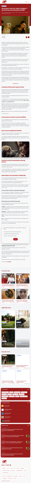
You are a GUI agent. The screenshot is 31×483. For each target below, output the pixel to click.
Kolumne (20, 476)
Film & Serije (10, 478)
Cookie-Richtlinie (5, 472)
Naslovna (4, 468)
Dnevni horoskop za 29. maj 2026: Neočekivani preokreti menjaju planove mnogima (12, 448)
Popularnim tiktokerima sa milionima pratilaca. (12, 231)
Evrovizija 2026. (19, 274)
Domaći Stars (4, 274)
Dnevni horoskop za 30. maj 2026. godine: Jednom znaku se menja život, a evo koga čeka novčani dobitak (12, 436)
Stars (24, 476)
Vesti (14, 468)
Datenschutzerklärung (6, 470)
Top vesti (4, 476)
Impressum (13, 470)
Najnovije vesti (9, 476)
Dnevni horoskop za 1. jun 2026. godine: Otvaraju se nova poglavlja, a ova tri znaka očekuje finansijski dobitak (12, 442)
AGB (24, 470)
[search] (28, 2)
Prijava (18, 468)
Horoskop (14, 478)
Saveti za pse (4, 6)
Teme (11, 468)
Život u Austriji (15, 476)
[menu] (26, 2)
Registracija (22, 468)
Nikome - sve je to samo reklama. (10, 235)
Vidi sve (28, 389)
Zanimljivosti (5, 478)
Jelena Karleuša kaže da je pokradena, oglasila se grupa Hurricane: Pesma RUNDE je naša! (12, 430)
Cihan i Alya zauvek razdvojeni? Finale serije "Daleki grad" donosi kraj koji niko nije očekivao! (12, 454)
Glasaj (15, 239)
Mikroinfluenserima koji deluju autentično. (11, 233)
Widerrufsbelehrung (19, 470)
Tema (8, 468)
